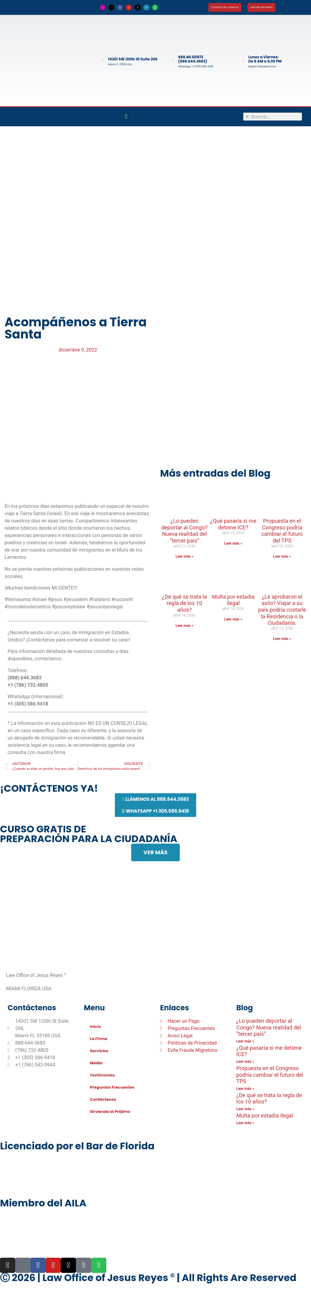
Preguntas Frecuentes (112, 1087)
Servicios (99, 1051)
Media (96, 1063)
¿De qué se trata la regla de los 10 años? (184, 603)
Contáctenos (103, 1099)
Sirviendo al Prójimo (110, 1111)
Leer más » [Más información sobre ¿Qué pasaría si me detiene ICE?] (233, 543)
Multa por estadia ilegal (233, 600)
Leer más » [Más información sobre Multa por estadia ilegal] (233, 619)
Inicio (95, 1026)
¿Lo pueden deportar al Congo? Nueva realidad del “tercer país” (184, 531)
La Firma (98, 1039)
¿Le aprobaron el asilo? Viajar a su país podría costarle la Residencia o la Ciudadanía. (282, 609)
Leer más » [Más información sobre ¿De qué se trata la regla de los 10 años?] (184, 626)
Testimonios (102, 1075)
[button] (126, 117)
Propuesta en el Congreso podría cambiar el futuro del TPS (281, 531)
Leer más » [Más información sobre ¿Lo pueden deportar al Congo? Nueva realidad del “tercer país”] (184, 556)
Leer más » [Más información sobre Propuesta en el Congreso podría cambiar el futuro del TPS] (282, 556)
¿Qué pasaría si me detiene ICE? (233, 524)
